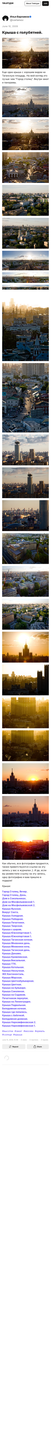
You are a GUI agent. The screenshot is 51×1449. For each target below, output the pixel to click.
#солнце (7, 1034)
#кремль (40, 1031)
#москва (28, 1031)
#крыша (17, 1034)
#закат (18, 1031)
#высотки (7, 1031)
